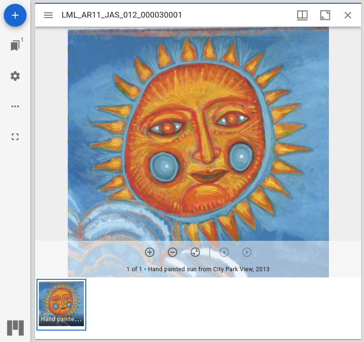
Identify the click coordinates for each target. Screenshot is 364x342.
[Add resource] (15, 15)
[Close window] (348, 15)
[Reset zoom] (195, 252)
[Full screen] (15, 136)
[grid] (198, 308)
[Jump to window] (15, 45)
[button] (61, 304)
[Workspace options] (15, 106)
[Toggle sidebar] (48, 15)
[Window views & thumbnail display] (302, 15)
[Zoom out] (172, 252)
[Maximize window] (325, 15)
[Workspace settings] (15, 76)
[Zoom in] (149, 252)
